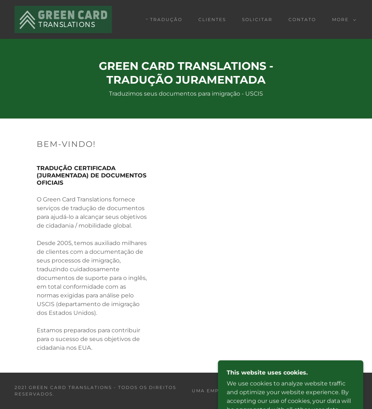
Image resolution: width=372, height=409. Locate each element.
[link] (63, 19)
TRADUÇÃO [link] (166, 19)
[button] (342, 19)
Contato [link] (302, 19)
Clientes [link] (212, 19)
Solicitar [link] (257, 19)
